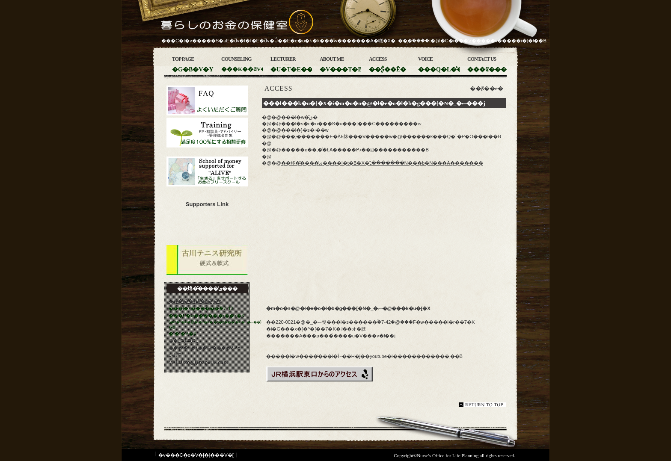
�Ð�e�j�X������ (207, 260)
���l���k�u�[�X (195, 301)
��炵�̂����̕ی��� (224, 26)
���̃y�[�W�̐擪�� (482, 404)
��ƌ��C (207, 133)
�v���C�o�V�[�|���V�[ (196, 455)
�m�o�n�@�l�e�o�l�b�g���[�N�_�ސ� (207, 228)
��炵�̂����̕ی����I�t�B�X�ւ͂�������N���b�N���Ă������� (382, 162)
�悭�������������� (207, 100)
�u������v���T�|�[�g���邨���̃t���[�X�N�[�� (207, 171)
